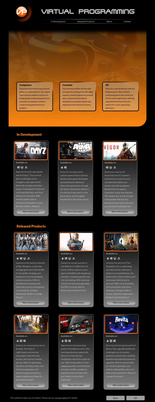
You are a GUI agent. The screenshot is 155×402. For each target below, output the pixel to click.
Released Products (85, 21)
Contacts (86, 396)
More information (31, 211)
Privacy (76, 396)
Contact (127, 21)
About (109, 21)
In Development (58, 21)
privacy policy (61, 398)
